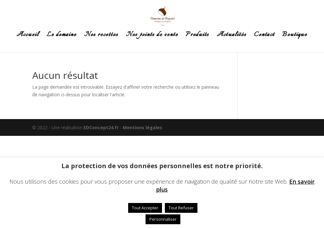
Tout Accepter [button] (145, 208)
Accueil (27, 36)
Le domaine (62, 36)
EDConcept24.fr (102, 127)
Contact (264, 36)
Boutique (294, 36)
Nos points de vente (152, 36)
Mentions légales (142, 127)
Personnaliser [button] (163, 219)
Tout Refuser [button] (181, 208)
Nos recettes (101, 36)
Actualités (231, 36)
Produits (197, 36)
